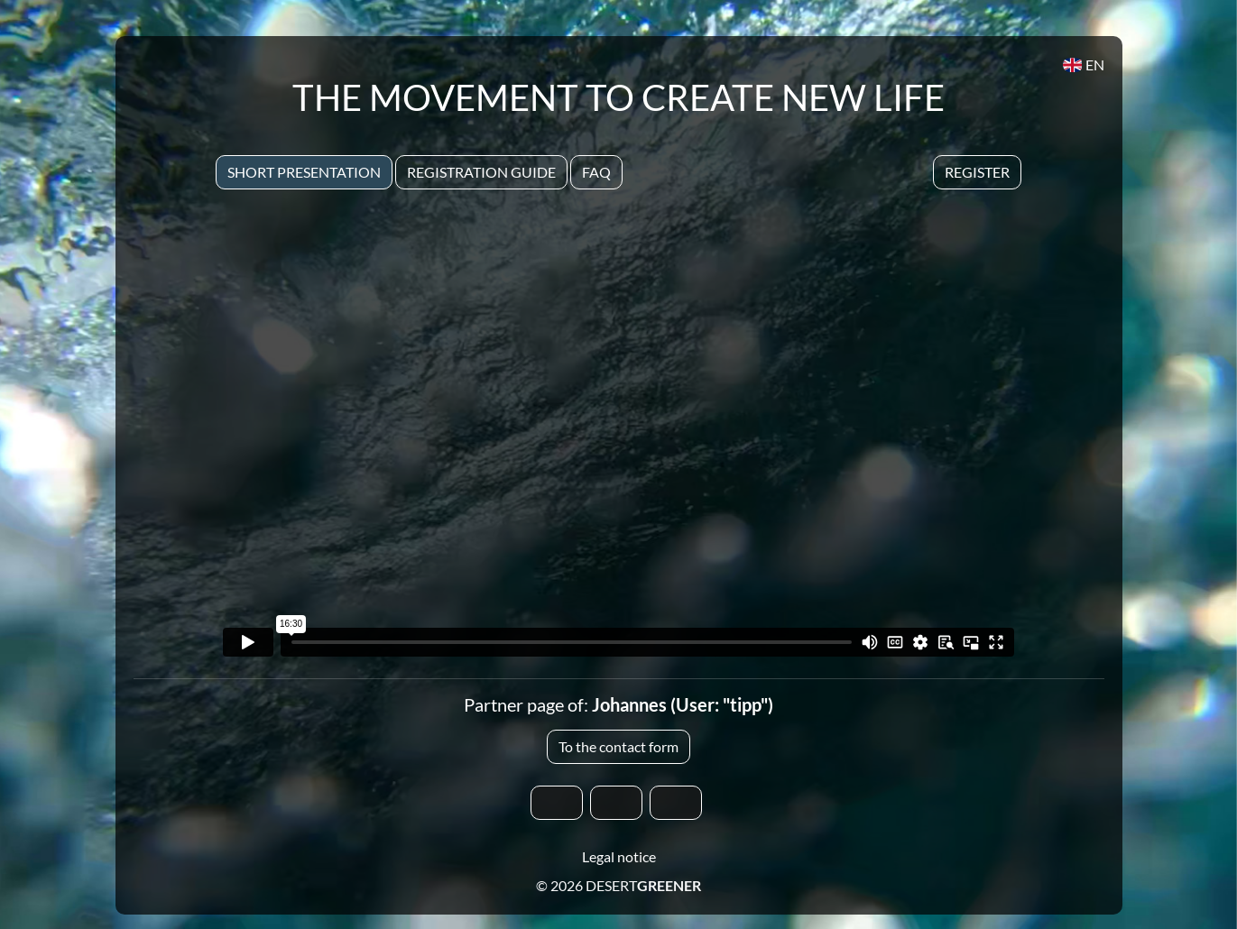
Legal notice (619, 856)
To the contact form (618, 746)
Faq (596, 171)
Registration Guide (481, 171)
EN (1083, 64)
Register (977, 171)
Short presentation (304, 171)
